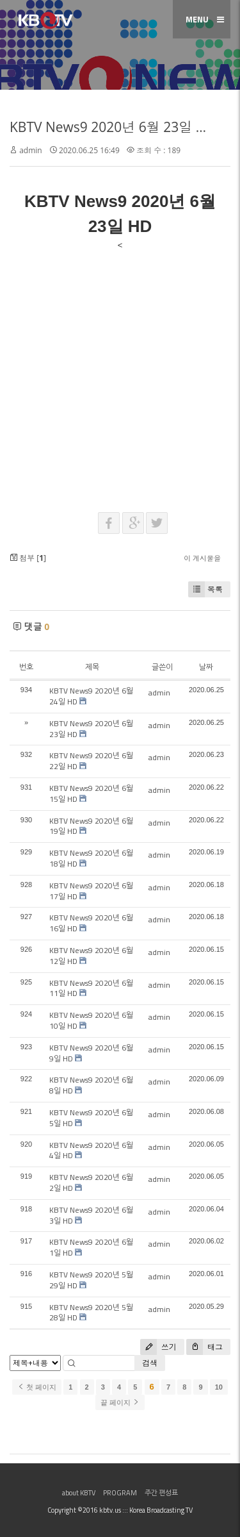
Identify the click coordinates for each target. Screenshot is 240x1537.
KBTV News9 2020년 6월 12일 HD (91, 955)
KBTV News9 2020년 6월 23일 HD (112, 127)
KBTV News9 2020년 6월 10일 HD (91, 1020)
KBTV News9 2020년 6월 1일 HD (91, 1247)
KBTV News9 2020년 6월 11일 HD (91, 988)
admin (30, 150)
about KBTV (78, 1493)
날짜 (206, 667)
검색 (149, 1363)
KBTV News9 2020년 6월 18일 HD (91, 858)
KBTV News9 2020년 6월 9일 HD (91, 1053)
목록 (205, 589)
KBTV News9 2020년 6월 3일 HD (91, 1215)
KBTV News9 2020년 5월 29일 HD (91, 1280)
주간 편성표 (161, 1493)
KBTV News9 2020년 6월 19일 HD (91, 826)
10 (219, 1387)
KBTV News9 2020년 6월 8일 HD (91, 1085)
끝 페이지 (120, 1402)
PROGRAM (120, 1493)
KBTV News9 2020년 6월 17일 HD (91, 890)
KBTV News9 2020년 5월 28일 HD (91, 1312)
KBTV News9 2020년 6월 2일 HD (91, 1182)
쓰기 (158, 1347)
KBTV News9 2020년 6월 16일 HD (91, 923)
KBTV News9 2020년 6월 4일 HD (91, 1150)
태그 (204, 1347)
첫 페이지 (36, 1387)
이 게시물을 (202, 558)
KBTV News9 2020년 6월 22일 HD (91, 760)
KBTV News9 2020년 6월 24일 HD (91, 696)
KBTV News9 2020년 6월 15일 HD (91, 793)
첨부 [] (28, 557)
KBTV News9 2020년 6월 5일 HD (91, 1117)
